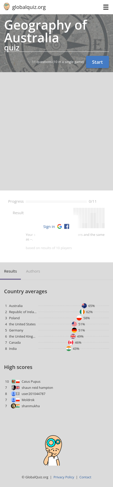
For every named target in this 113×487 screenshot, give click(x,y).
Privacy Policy (63, 477)
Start (97, 62)
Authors (33, 271)
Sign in (49, 226)
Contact (85, 477)
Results (10, 271)
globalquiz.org (29, 7)
